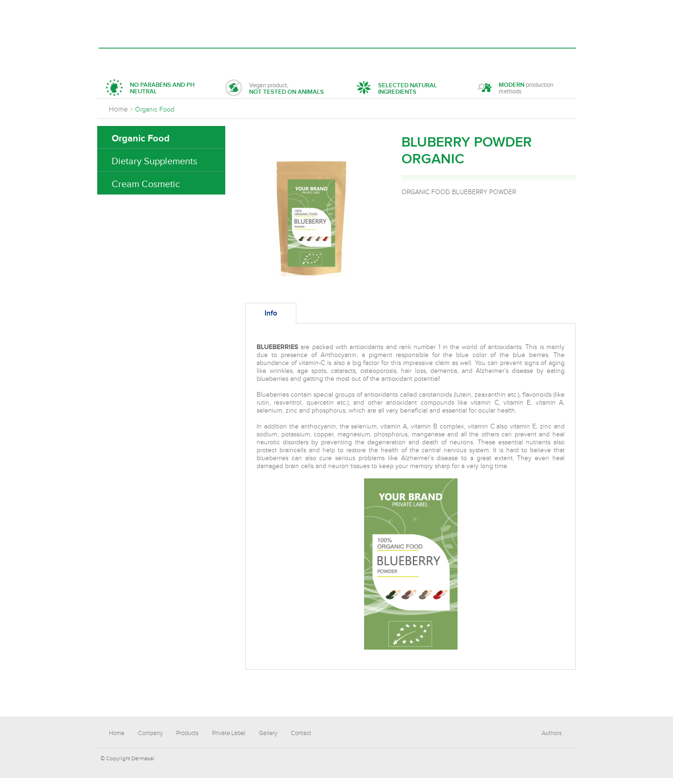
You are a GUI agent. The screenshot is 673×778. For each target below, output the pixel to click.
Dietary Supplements (154, 161)
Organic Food (141, 138)
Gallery (337, 59)
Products (219, 59)
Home (122, 59)
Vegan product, (274, 89)
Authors (552, 733)
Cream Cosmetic (146, 184)
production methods (515, 89)
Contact (386, 59)
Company (166, 59)
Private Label (280, 59)
